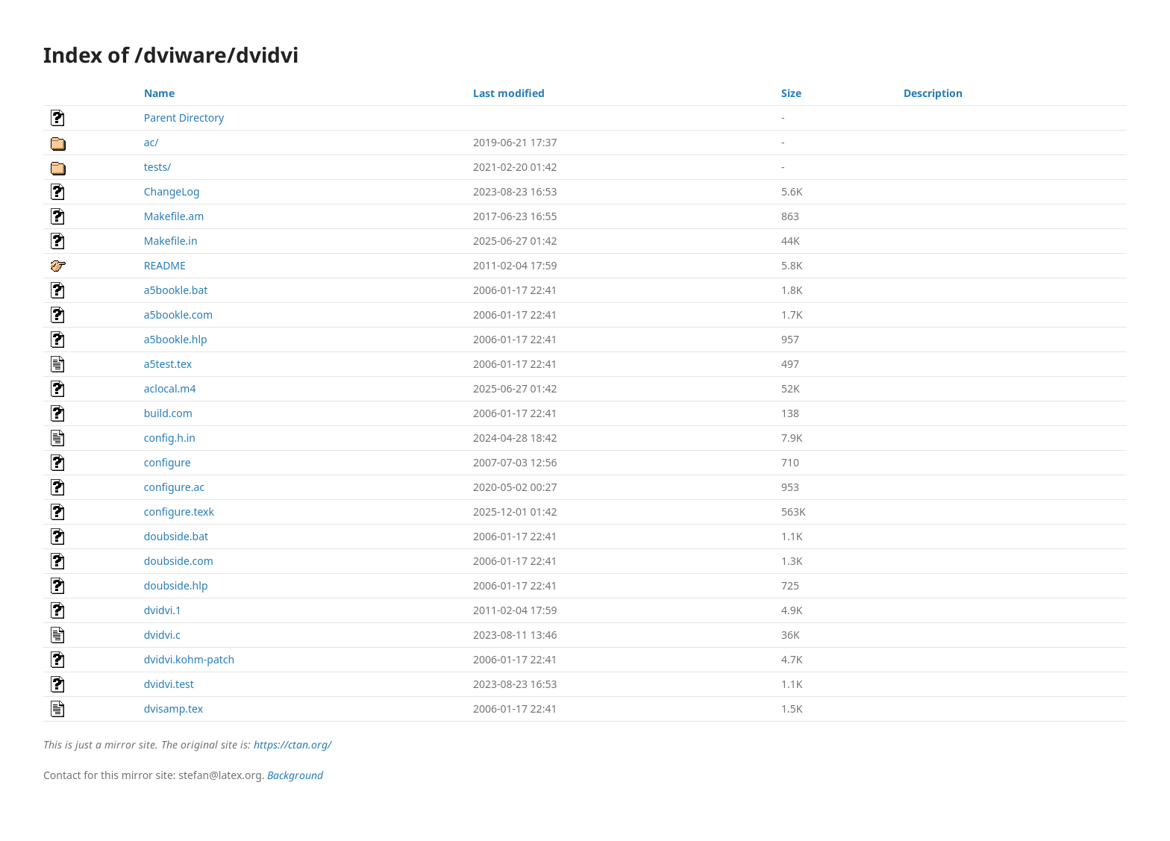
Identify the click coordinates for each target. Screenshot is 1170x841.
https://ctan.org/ (292, 744)
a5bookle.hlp (175, 339)
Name (159, 93)
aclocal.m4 (170, 388)
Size (791, 93)
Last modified (509, 93)
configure (167, 462)
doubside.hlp (176, 585)
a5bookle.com (178, 314)
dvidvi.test (169, 684)
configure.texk (179, 511)
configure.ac (174, 487)
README (165, 265)
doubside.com (178, 561)
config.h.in (169, 438)
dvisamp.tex (173, 708)
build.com (168, 413)
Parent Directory (184, 117)
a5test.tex (168, 364)
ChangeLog (172, 191)
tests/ (158, 167)
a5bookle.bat (176, 290)
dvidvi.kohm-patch (189, 659)
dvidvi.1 (162, 610)
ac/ (151, 142)
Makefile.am (174, 216)
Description (933, 93)
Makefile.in (171, 241)
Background (295, 775)
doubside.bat (176, 536)
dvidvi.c (162, 635)
